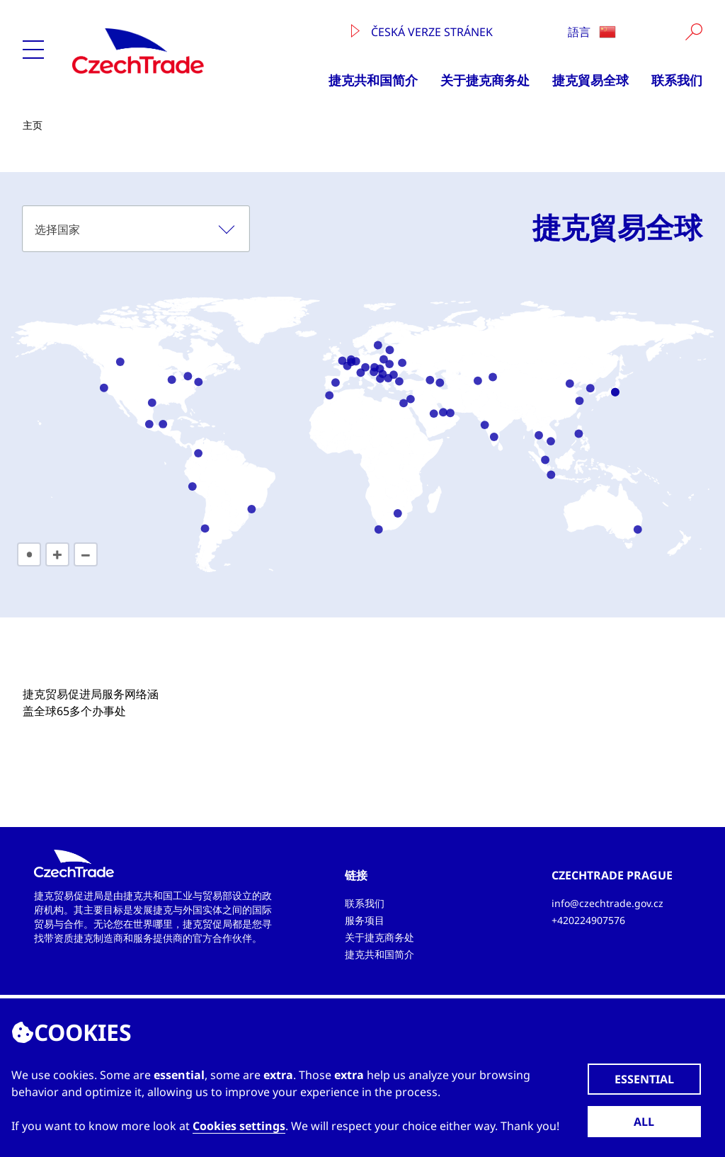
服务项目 (364, 920)
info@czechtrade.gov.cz (607, 903)
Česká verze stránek (422, 32)
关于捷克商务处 (485, 80)
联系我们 (676, 80)
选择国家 (57, 229)
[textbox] (136, 228)
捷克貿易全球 (590, 80)
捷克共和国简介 (373, 80)
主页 (32, 125)
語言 (592, 32)
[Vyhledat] (693, 31)
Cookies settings (239, 1126)
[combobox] (136, 228)
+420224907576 (588, 920)
